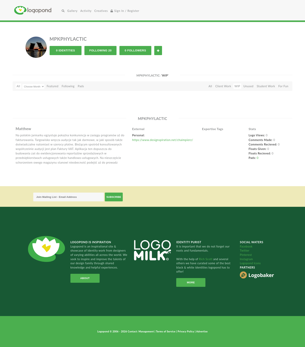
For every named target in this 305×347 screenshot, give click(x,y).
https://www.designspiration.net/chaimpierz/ (162, 140)
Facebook (246, 246)
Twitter (244, 250)
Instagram (246, 259)
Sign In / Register (124, 10)
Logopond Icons (250, 263)
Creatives (101, 10)
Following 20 (100, 50)
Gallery (72, 10)
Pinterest (246, 254)
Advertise (202, 331)
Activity (86, 10)
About (85, 278)
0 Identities (65, 50)
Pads (81, 86)
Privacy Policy (186, 331)
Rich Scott (206, 259)
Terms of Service (166, 331)
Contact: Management (141, 331)
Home (37, 10)
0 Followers (135, 50)
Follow (158, 50)
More (191, 282)
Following (68, 86)
